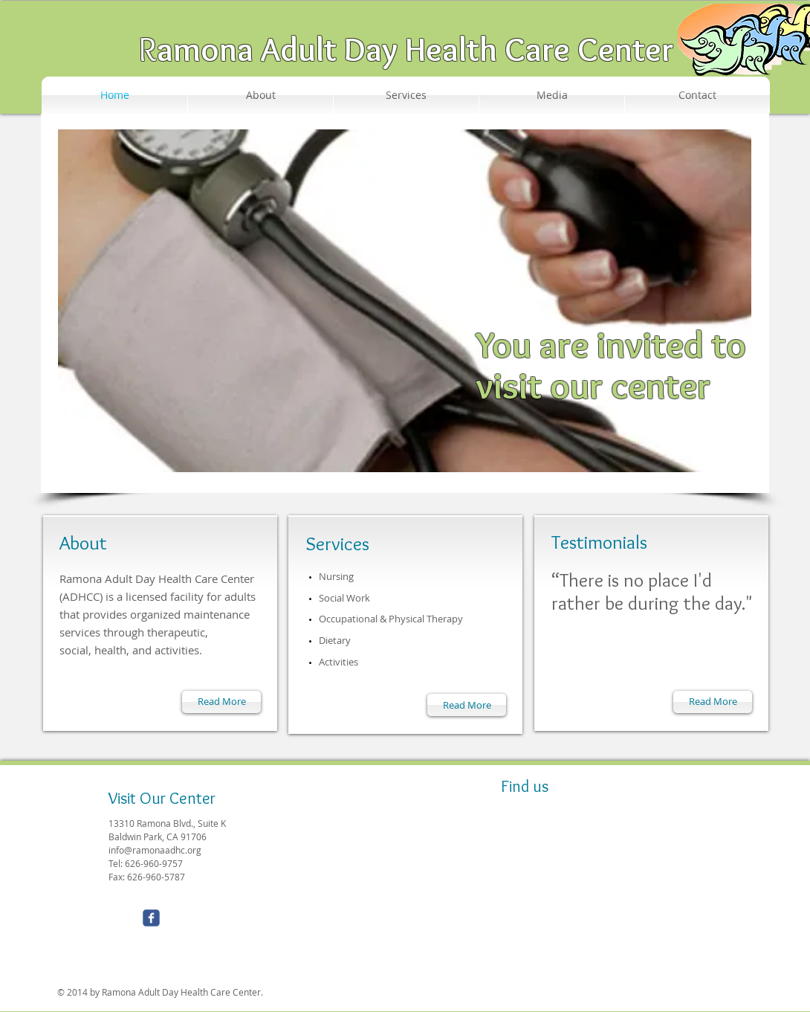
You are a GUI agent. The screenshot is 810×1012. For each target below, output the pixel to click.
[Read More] (221, 702)
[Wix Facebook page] (151, 917)
